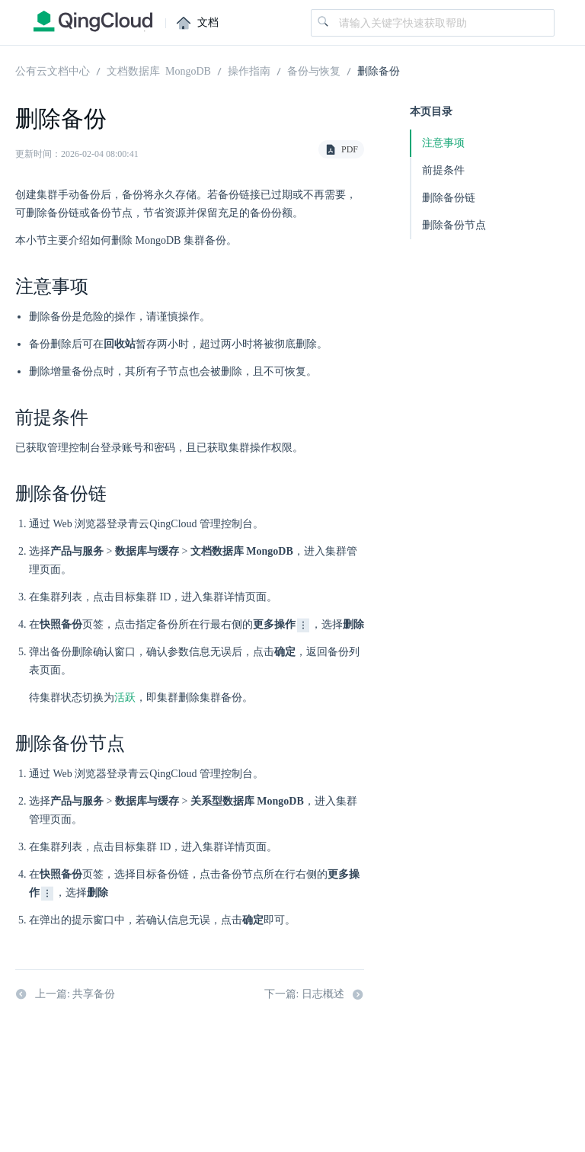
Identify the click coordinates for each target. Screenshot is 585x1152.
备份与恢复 (313, 70)
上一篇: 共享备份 (65, 995)
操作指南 (249, 70)
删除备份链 (448, 197)
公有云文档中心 (52, 70)
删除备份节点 (454, 225)
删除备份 (378, 70)
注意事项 (443, 143)
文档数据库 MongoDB (159, 70)
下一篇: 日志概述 (314, 995)
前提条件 (443, 170)
